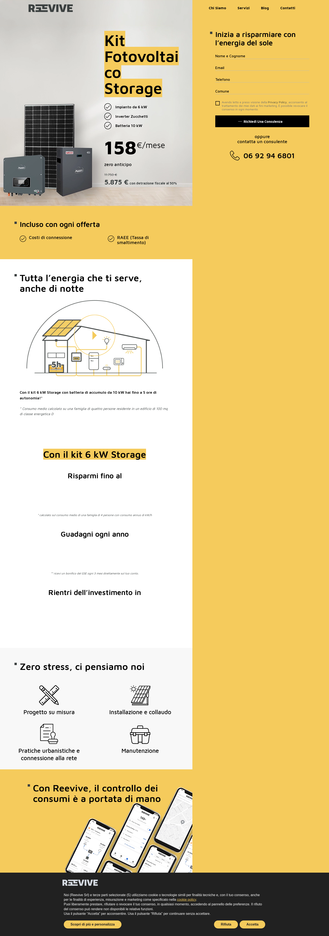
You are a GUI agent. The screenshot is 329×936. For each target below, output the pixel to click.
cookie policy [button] (186, 899)
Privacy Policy (277, 102)
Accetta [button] (252, 924)
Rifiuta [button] (226, 924)
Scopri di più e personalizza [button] (92, 924)
